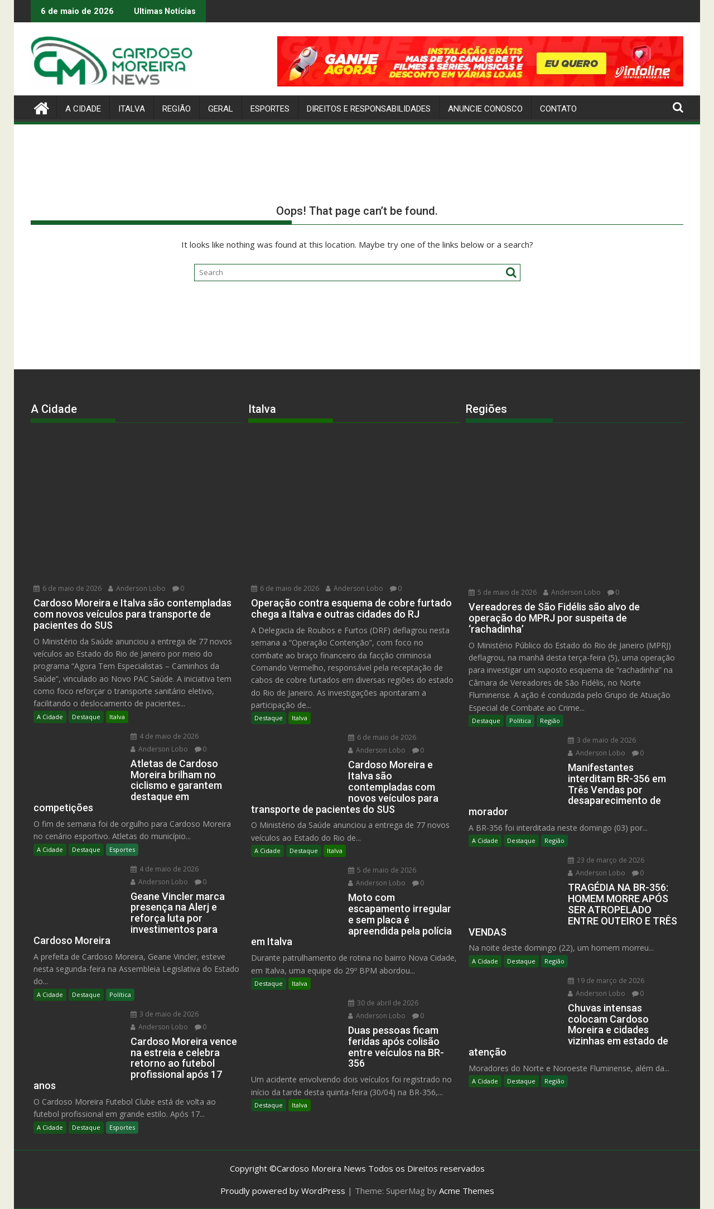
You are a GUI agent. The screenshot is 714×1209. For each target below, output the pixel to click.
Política (120, 994)
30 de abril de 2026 (383, 1003)
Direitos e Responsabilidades (369, 109)
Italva (131, 109)
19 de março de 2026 (606, 980)
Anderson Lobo (137, 588)
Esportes (270, 109)
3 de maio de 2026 (165, 1014)
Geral (220, 109)
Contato (558, 109)
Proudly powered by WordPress (282, 1190)
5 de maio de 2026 (382, 870)
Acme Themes (466, 1190)
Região (176, 109)
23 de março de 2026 (606, 860)
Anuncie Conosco (485, 109)
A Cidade (83, 109)
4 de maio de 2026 (165, 736)
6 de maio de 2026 (67, 588)
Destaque (86, 716)
